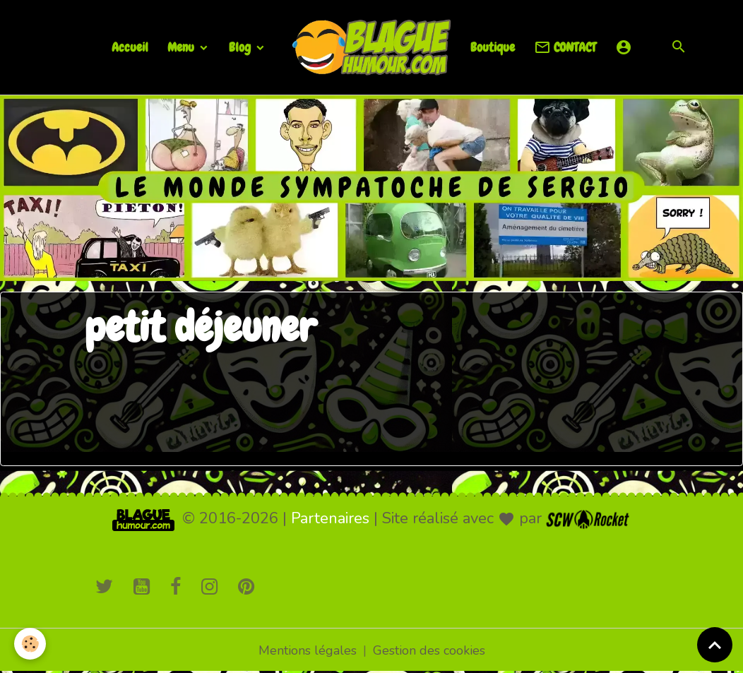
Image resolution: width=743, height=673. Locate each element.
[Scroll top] (714, 644)
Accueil (130, 47)
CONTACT (565, 47)
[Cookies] (30, 644)
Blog (241, 47)
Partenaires (330, 518)
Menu (182, 47)
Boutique (492, 47)
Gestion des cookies (429, 650)
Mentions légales (307, 650)
